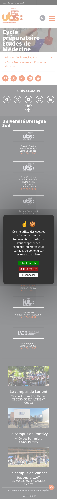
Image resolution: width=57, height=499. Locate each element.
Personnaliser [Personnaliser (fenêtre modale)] (28, 275)
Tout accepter (28, 263)
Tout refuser (28, 269)
